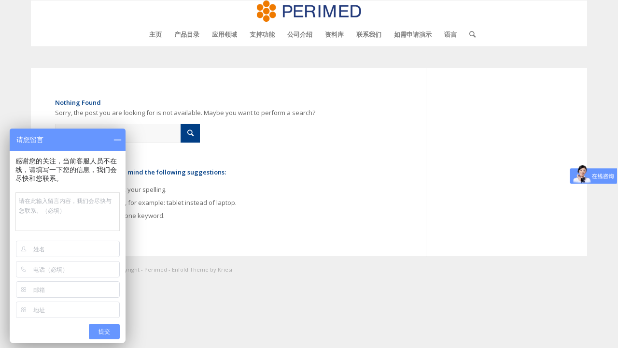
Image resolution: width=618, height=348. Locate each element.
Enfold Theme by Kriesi (202, 269)
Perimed (155, 269)
